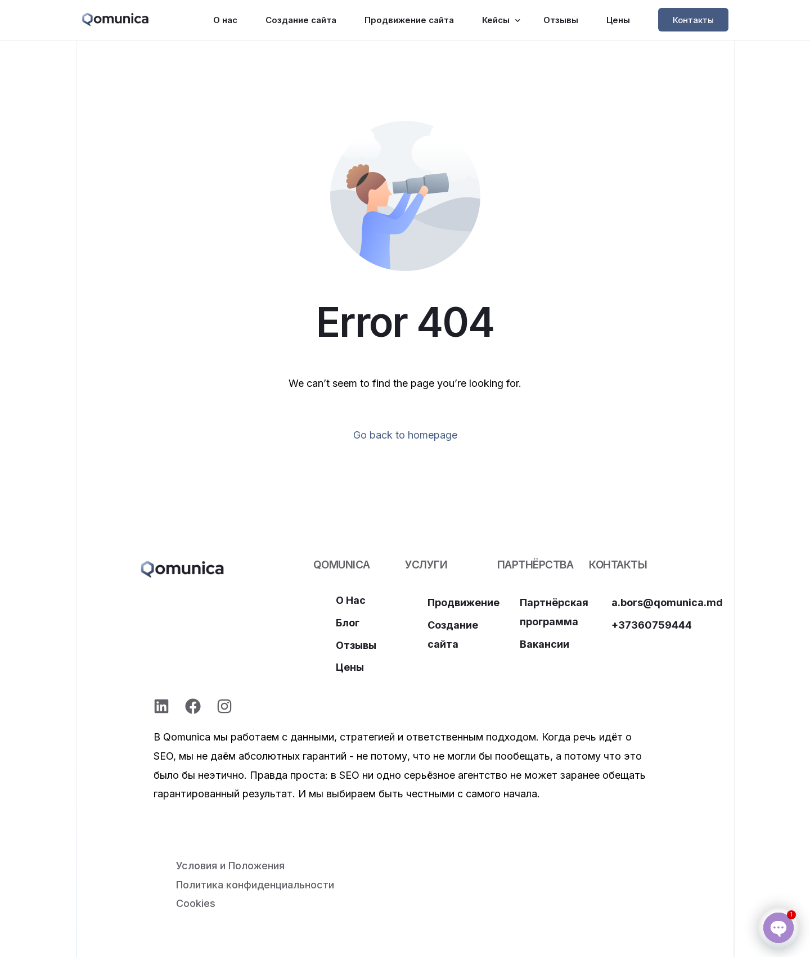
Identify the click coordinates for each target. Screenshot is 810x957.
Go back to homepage (405, 435)
